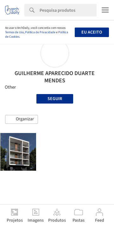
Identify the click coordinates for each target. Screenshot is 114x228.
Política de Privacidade (40, 32)
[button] (21, 119)
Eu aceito (91, 32)
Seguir (55, 99)
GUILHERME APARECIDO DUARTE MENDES (55, 77)
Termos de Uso (14, 32)
